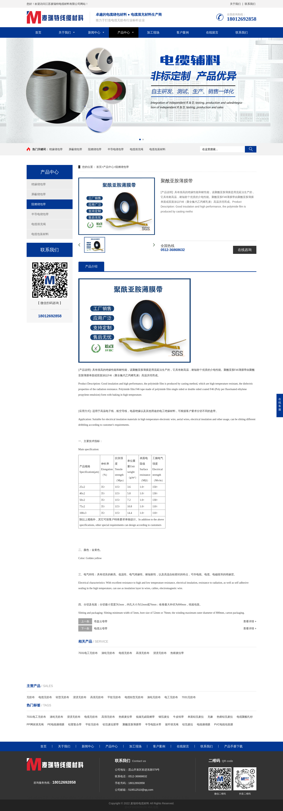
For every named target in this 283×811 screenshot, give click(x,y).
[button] (140, 139)
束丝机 (177, 797)
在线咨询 (245, 250)
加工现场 (153, 32)
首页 (38, 32)
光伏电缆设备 (114, 797)
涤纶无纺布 (108, 652)
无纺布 (31, 697)
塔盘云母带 (100, 621)
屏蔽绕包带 (75, 149)
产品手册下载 (233, 746)
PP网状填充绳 (35, 724)
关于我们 (235, 3)
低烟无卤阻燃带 (145, 716)
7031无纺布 (189, 697)
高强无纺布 (142, 652)
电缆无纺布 (125, 652)
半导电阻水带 (153, 724)
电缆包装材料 (157, 149)
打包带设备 (165, 797)
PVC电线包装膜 (223, 724)
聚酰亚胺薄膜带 (132, 724)
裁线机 (73, 797)
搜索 (250, 149)
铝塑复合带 (75, 724)
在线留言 (212, 32)
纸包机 (186, 797)
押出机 (56, 797)
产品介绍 (91, 266)
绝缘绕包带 (56, 149)
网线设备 (100, 797)
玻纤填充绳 (171, 724)
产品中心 (124, 32)
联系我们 (250, 3)
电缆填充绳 (136, 149)
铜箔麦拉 (164, 716)
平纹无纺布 (114, 697)
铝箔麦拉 (187, 724)
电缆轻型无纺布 (134, 697)
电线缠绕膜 (203, 724)
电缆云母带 (100, 628)
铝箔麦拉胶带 (111, 724)
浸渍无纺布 (160, 652)
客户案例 (183, 32)
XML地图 (152, 807)
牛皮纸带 (178, 716)
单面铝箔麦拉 (196, 716)
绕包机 (145, 797)
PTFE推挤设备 (132, 797)
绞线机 (64, 797)
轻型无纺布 (62, 697)
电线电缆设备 (86, 797)
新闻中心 (94, 32)
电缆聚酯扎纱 (245, 716)
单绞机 (154, 797)
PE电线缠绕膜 (56, 724)
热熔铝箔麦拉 (225, 716)
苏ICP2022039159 (136, 807)
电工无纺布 (171, 697)
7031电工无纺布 (88, 652)
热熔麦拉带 (177, 652)
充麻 (210, 716)
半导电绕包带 (116, 149)
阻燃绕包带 (94, 149)
